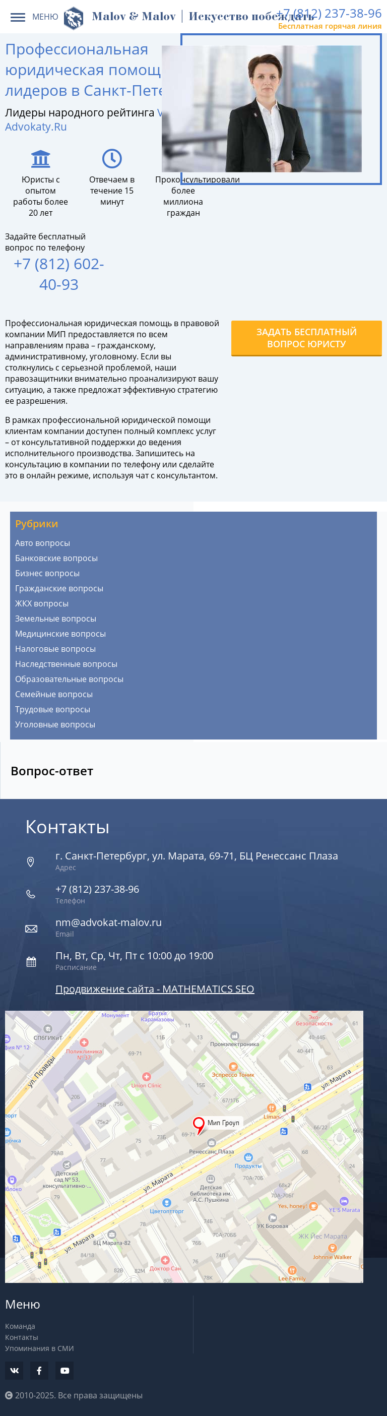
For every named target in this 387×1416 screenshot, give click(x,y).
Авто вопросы (42, 542)
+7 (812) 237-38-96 (329, 13)
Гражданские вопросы (59, 588)
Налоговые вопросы (55, 648)
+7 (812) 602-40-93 (59, 273)
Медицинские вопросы (60, 633)
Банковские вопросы (56, 558)
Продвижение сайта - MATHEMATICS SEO (154, 989)
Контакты (21, 1337)
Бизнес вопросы (47, 573)
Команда (20, 1326)
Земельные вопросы (55, 618)
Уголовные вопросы (55, 724)
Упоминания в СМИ (39, 1348)
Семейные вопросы (54, 694)
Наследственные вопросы (66, 663)
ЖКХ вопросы (42, 603)
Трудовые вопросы (52, 709)
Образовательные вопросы (69, 679)
